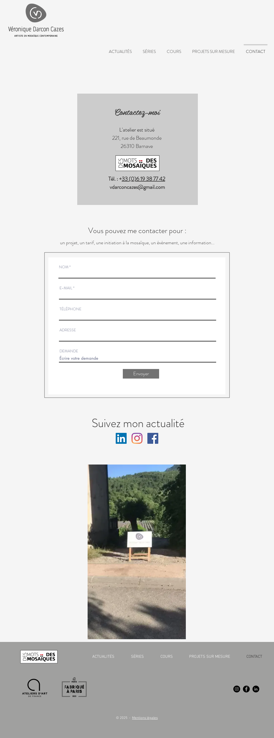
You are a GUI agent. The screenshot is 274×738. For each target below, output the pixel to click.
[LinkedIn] (255, 689)
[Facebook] (246, 689)
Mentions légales (145, 718)
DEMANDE (68, 351)
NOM (63, 267)
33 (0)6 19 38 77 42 (143, 179)
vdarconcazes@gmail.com (137, 187)
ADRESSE (67, 330)
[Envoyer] (141, 374)
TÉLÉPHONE (70, 309)
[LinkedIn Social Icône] (121, 438)
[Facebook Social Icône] (152, 438)
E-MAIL (65, 288)
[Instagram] (137, 438)
